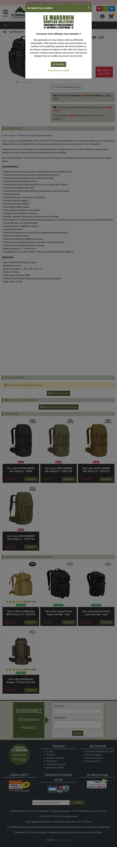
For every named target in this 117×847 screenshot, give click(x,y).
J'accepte (58, 64)
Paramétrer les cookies (58, 70)
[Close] (89, 7)
